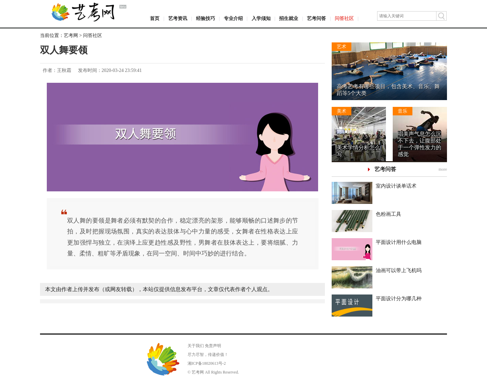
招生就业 (288, 18)
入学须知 (261, 18)
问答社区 (344, 18)
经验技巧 (205, 18)
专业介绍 (233, 18)
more (443, 169)
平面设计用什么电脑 (399, 242)
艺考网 (71, 35)
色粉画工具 (388, 214)
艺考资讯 (177, 18)
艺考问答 (316, 18)
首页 (154, 18)
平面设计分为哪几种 (399, 298)
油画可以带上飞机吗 (399, 270)
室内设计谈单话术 (396, 186)
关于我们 (196, 345)
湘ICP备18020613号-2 (207, 363)
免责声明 (213, 345)
